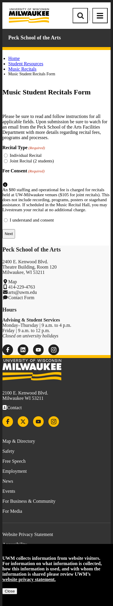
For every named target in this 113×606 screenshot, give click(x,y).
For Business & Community (28, 501)
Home (14, 58)
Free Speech (14, 461)
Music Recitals (22, 68)
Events (8, 491)
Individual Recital (26, 155)
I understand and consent (32, 220)
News (7, 481)
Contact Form (21, 297)
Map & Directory (18, 441)
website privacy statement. (29, 579)
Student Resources (25, 63)
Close (10, 591)
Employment (14, 471)
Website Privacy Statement (27, 534)
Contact (14, 407)
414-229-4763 (21, 286)
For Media (12, 511)
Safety (8, 451)
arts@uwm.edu (22, 292)
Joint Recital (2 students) (32, 161)
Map (12, 281)
